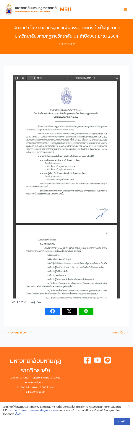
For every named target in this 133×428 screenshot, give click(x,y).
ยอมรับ (122, 421)
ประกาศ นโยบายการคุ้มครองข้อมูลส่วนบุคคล (33, 410)
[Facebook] (87, 360)
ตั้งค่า (18, 414)
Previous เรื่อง (15, 332)
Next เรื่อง (120, 332)
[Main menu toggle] (125, 9)
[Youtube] (97, 360)
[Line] (107, 360)
